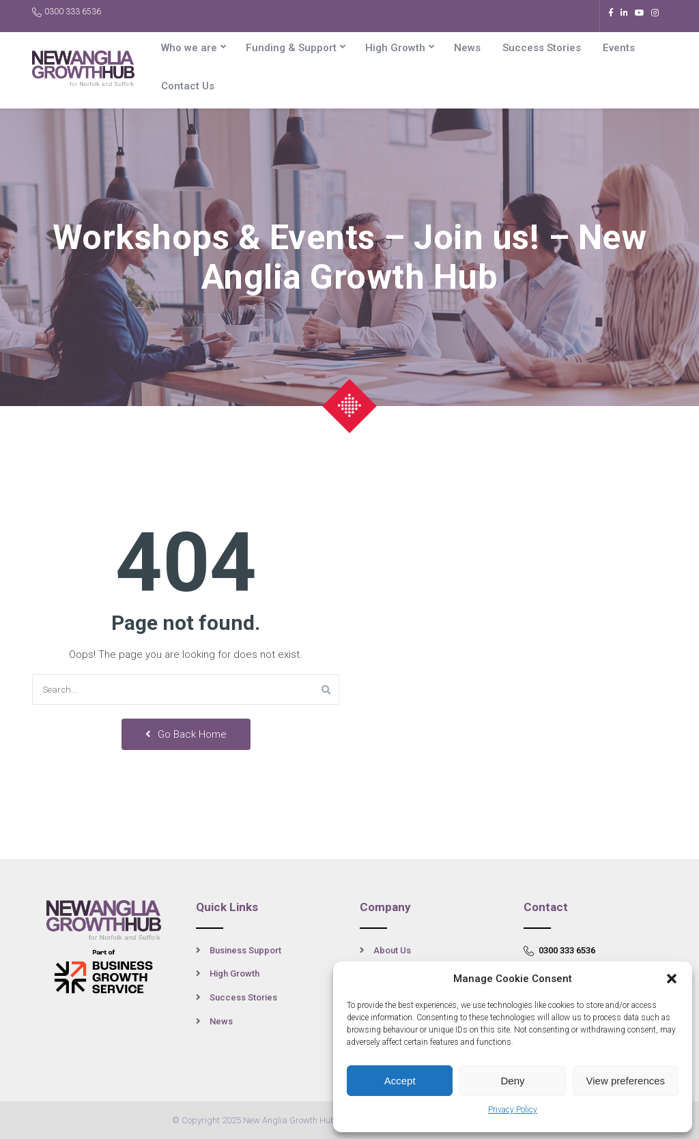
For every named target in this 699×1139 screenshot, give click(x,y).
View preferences (626, 1080)
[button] (672, 978)
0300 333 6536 (66, 12)
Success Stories (541, 48)
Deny (512, 1080)
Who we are (189, 48)
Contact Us (187, 86)
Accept (400, 1080)
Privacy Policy (512, 1109)
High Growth (395, 48)
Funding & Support (291, 48)
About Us (392, 950)
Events (619, 48)
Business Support (245, 950)
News (467, 48)
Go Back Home (186, 734)
